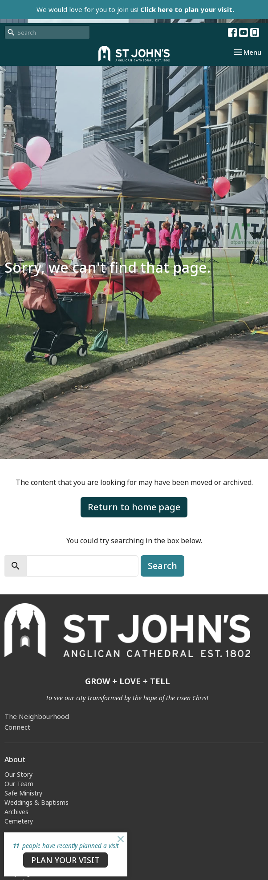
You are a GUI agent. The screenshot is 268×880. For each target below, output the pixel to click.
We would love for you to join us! (135, 9)
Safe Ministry (23, 793)
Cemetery (18, 821)
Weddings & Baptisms (36, 802)
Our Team (18, 783)
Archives (16, 811)
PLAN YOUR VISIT (65, 860)
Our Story (18, 774)
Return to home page (134, 507)
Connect (17, 727)
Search (162, 566)
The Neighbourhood (36, 716)
